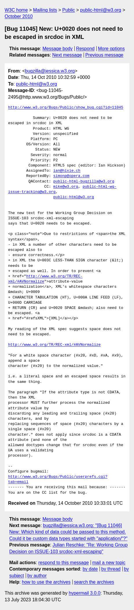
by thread (111, 568)
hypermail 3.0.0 (84, 593)
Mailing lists (45, 10)
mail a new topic (109, 562)
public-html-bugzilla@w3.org (83, 181)
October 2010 (19, 16)
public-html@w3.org (100, 10)
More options (111, 48)
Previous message (104, 55)
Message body (58, 48)
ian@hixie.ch (66, 170)
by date (90, 568)
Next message (67, 55)
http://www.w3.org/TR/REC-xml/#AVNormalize (54, 344)
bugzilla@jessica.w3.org (50, 70)
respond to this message (63, 562)
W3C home (16, 10)
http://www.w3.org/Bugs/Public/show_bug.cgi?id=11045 (65, 107)
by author (37, 575)
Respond (85, 48)
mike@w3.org (65, 186)
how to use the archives (46, 582)
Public (68, 10)
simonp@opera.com (71, 176)
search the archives (94, 582)
